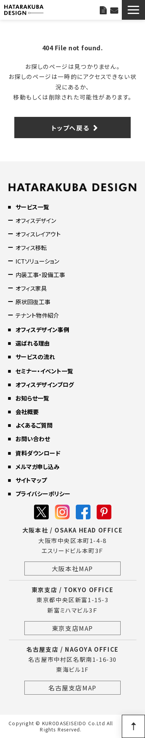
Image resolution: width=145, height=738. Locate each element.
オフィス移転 (31, 247)
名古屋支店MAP (72, 687)
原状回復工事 (32, 302)
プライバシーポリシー (42, 494)
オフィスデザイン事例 (42, 329)
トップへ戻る (70, 127)
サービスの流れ (35, 357)
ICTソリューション (37, 261)
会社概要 (27, 412)
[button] (133, 10)
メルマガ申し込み (37, 466)
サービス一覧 (32, 207)
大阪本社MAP (72, 568)
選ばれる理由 (32, 343)
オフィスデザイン (35, 220)
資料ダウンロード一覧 (103, 9)
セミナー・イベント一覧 (44, 371)
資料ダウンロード (37, 453)
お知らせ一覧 (32, 398)
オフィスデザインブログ (44, 384)
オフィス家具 (31, 288)
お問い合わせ (114, 9)
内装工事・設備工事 (40, 275)
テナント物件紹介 (37, 315)
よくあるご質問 (34, 425)
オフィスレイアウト (38, 234)
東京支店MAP (72, 628)
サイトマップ (31, 480)
